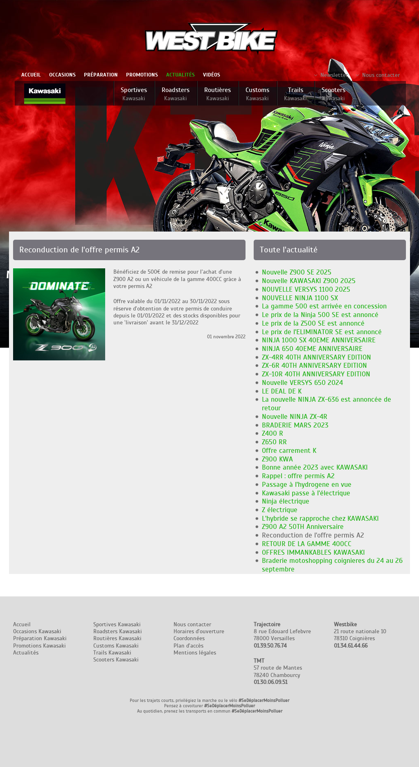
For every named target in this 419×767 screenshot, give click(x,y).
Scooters (333, 94)
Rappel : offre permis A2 (298, 476)
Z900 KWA (277, 459)
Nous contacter (381, 75)
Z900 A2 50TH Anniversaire (303, 526)
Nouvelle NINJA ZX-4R (294, 416)
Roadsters (175, 94)
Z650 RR (274, 442)
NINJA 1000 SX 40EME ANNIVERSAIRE (319, 340)
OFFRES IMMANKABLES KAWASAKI (313, 552)
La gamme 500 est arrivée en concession (324, 306)
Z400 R (272, 433)
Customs (257, 94)
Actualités (180, 75)
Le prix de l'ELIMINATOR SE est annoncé (322, 332)
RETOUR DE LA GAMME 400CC (306, 544)
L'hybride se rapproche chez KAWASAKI (320, 518)
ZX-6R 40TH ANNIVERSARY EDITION (314, 365)
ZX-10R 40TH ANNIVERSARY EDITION (316, 374)
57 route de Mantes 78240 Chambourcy (278, 671)
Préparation (101, 75)
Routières (217, 94)
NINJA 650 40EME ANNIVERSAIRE (312, 348)
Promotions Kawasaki (39, 645)
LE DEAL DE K (282, 391)
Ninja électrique (285, 501)
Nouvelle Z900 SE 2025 (296, 272)
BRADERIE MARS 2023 (295, 425)
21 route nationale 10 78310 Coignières (360, 635)
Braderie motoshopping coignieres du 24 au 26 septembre (332, 565)
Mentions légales (194, 652)
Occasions (62, 75)
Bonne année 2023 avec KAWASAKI (315, 467)
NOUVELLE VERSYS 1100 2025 (306, 289)
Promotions (142, 75)
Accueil (31, 75)
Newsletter (334, 75)
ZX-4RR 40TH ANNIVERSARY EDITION (316, 357)
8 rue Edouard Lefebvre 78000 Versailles (282, 635)
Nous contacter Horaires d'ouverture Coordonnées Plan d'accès (198, 635)
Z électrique (279, 510)
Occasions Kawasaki (37, 631)
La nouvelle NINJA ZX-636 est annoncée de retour (326, 403)
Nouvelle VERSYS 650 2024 (302, 382)
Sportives (134, 94)
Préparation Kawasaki (40, 638)
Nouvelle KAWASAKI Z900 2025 (309, 281)
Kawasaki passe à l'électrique (306, 493)
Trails (295, 94)
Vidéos (211, 75)
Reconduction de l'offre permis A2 (313, 535)
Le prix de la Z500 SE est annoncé (313, 323)
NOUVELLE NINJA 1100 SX (300, 298)
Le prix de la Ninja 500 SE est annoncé (320, 314)
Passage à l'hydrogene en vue (306, 484)
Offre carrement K (289, 450)
